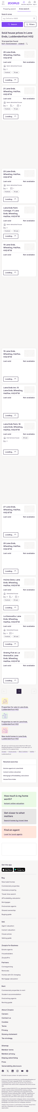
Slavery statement (9, 1034)
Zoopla (4, 751)
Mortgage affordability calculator (16, 775)
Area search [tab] (24, 9)
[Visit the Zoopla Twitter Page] (7, 1071)
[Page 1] (19, 691)
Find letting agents (9, 998)
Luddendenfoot (6, 754)
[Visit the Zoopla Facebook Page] (3, 1071)
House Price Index (9, 779)
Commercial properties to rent (13, 990)
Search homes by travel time (16, 821)
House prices (12, 751)
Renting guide (7, 1002)
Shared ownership (9, 910)
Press (4, 1062)
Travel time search (9, 894)
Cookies (5, 1022)
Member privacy (8, 1054)
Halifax (32, 751)
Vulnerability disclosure (11, 1066)
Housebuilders (7, 954)
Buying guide (6, 914)
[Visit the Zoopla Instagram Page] (17, 1071)
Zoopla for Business (10, 945)
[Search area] (19, 18)
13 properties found (10, 41)
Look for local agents (13, 834)
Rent (3, 986)
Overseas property (9, 890)
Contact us (6, 1018)
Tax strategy (7, 1038)
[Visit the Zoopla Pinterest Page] (27, 1071)
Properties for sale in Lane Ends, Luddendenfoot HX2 (15, 708)
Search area (7, 14)
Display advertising (10, 1058)
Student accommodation (11, 994)
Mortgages (6, 902)
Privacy (5, 1030)
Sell (3, 922)
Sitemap (5, 1046)
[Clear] (34, 18)
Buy (3, 878)
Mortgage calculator (10, 979)
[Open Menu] (3, 3)
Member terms (7, 1050)
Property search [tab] (9, 9)
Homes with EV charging (11, 975)
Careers (5, 1014)
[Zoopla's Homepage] (13, 4)
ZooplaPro (6, 958)
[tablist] (16, 8)
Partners (5, 963)
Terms (4, 1026)
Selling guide (6, 938)
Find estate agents (9, 906)
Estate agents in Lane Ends (13, 768)
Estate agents (7, 950)
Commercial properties (10, 886)
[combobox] (19, 17)
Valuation (24, 3)
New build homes (8, 882)
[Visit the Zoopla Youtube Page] (22, 1071)
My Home (29, 3)
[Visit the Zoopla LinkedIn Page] (12, 1071)
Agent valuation (8, 926)
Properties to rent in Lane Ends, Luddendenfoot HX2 (15, 723)
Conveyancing (7, 967)
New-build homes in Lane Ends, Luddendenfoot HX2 (14, 737)
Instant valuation (8, 930)
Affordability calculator (11, 898)
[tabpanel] (19, 19)
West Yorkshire (23, 751)
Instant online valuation (12, 772)
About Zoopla (7, 1010)
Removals (5, 971)
